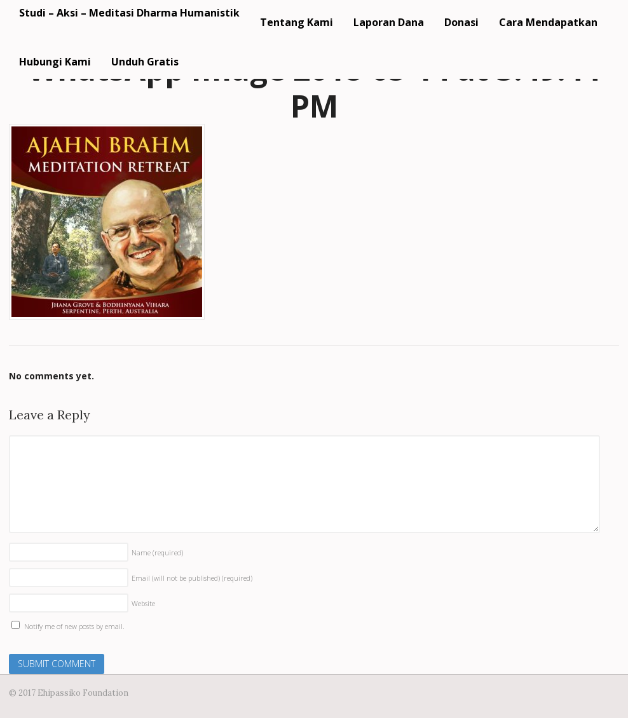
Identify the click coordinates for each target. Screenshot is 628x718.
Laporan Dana (388, 22)
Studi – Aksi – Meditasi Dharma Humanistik (129, 13)
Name (157, 552)
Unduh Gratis (145, 62)
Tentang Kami (296, 22)
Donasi (461, 22)
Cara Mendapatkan (548, 22)
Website (143, 603)
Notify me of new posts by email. (74, 626)
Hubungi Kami (55, 62)
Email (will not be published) (192, 578)
